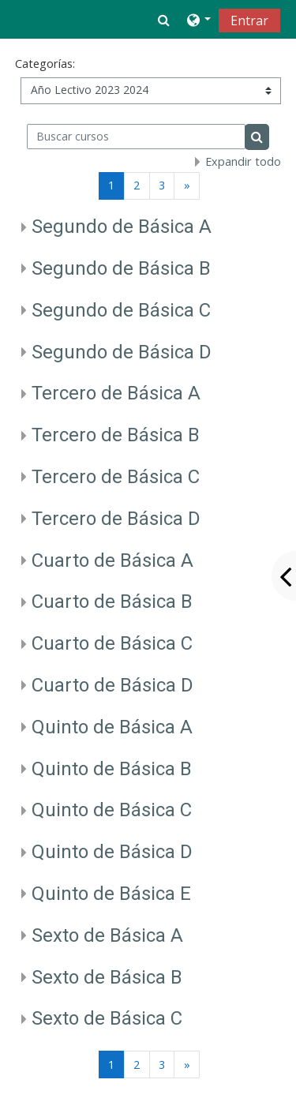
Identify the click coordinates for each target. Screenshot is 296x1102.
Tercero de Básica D (116, 519)
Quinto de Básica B (112, 769)
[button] (163, 20)
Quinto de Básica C (112, 810)
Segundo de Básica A (122, 227)
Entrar (249, 20)
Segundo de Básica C (121, 310)
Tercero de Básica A (116, 393)
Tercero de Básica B (116, 435)
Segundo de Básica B (121, 268)
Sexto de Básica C (107, 1018)
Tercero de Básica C (116, 477)
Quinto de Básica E (111, 894)
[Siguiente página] (187, 186)
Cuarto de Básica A (112, 560)
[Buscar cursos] (136, 136)
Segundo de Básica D (122, 352)
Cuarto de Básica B (112, 601)
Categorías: (45, 63)
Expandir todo (243, 161)
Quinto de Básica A (112, 727)
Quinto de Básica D (112, 852)
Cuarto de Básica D (112, 685)
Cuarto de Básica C (112, 643)
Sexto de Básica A (107, 935)
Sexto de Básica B (107, 977)
